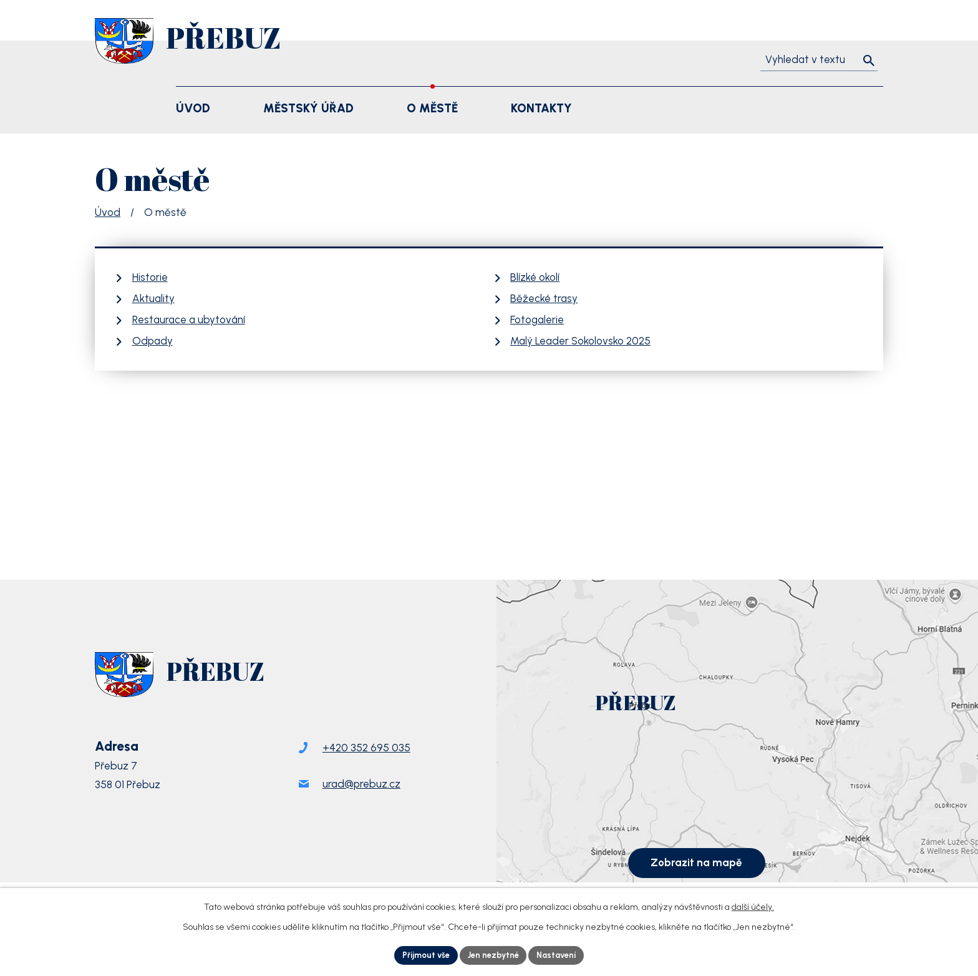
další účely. (753, 905)
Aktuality (153, 298)
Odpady (152, 340)
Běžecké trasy (544, 298)
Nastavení (561, 954)
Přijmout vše (421, 954)
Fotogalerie (537, 319)
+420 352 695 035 (366, 761)
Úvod (107, 212)
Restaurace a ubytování (188, 319)
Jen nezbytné (493, 954)
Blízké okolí (534, 277)
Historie (150, 277)
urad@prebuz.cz (361, 797)
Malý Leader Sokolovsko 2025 (580, 340)
